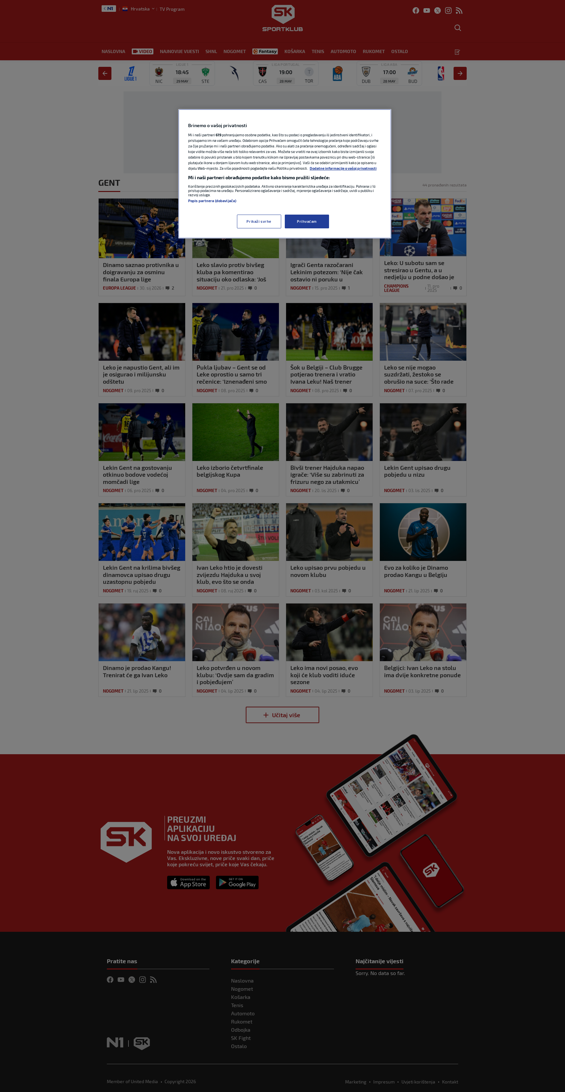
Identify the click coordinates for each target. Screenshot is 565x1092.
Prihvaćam (307, 221)
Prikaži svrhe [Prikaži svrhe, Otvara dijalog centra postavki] (258, 221)
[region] (284, 174)
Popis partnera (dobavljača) (212, 201)
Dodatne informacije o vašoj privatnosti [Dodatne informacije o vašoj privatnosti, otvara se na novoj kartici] (343, 168)
